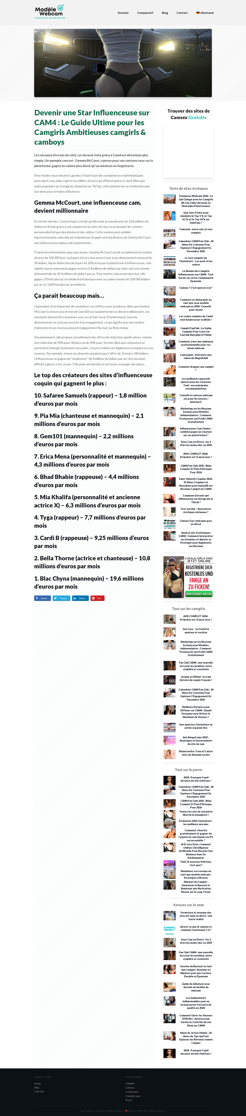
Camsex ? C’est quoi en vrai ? (196, 287)
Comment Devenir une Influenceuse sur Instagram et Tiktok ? (196, 499)
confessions (132, 1091)
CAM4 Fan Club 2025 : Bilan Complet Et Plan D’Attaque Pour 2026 (196, 469)
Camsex (130, 1087)
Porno (129, 1100)
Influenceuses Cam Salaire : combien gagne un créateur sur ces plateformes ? (196, 432)
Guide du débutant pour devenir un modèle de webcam (196, 987)
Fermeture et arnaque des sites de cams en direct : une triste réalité (196, 916)
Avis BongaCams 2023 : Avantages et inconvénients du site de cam (196, 740)
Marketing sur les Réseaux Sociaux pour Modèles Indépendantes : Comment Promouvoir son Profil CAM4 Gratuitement (195, 415)
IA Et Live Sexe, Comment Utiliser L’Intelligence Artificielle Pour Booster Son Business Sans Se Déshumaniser (196, 851)
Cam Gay (39, 1091)
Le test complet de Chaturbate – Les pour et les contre (196, 261)
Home (37, 1083)
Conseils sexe (133, 1096)
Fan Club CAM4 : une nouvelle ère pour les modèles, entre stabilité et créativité (196, 666)
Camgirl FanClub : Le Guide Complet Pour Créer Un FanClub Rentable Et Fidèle (196, 331)
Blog (36, 1087)
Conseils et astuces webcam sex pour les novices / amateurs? (196, 398)
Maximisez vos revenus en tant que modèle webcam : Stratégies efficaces (196, 874)
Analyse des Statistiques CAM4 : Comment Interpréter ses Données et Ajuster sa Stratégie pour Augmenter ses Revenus (196, 539)
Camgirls (130, 1083)
